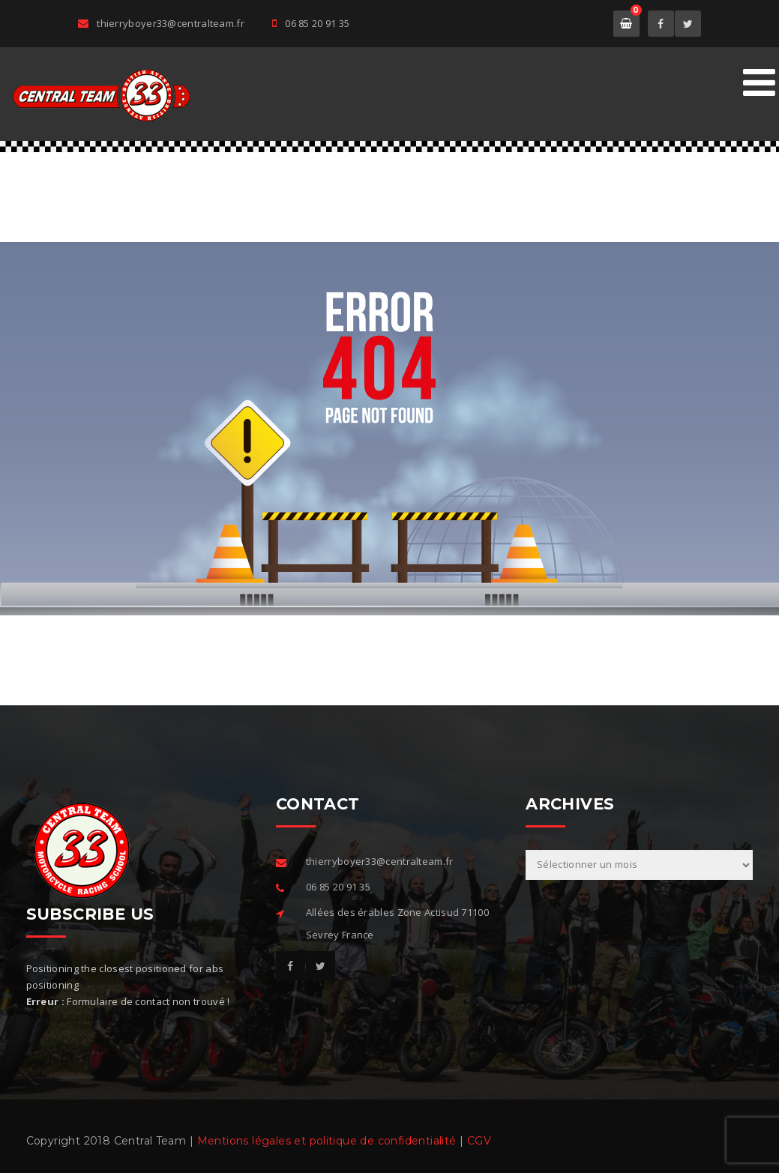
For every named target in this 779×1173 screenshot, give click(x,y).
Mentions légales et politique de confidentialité (327, 1141)
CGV (479, 1141)
